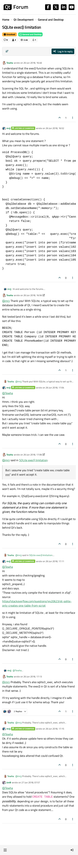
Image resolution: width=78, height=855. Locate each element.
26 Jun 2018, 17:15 (55, 728)
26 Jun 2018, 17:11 (55, 561)
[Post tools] (73, 117)
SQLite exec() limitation (33, 460)
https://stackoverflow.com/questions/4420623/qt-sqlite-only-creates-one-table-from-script (37, 603)
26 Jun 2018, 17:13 (32, 676)
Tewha (9, 63)
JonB (8, 782)
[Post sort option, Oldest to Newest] (7, 51)
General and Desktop (30, 34)
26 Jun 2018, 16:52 (55, 128)
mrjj (8, 128)
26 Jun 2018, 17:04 (55, 387)
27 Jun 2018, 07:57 (30, 782)
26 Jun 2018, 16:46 (32, 63)
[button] (5, 850)
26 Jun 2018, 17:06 (32, 454)
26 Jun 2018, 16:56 (32, 295)
